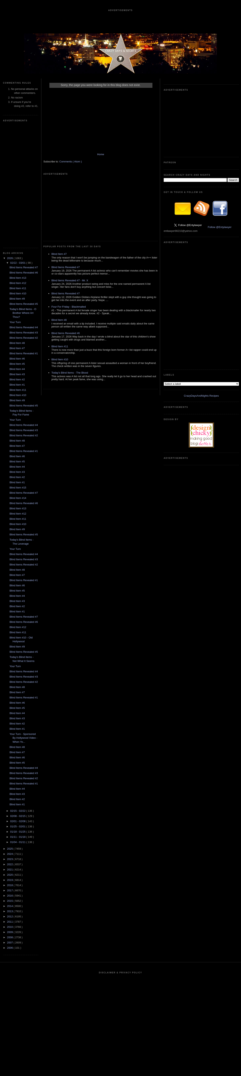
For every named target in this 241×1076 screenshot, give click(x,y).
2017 (10, 890)
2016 (10, 895)
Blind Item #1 (17, 384)
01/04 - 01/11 (18, 842)
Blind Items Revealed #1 (23, 353)
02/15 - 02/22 (18, 810)
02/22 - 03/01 (18, 262)
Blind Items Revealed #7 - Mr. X (69, 280)
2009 (10, 932)
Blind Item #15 (17, 487)
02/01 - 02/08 (18, 821)
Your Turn (15, 322)
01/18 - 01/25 (18, 831)
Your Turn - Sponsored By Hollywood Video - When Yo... (23, 738)
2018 (10, 885)
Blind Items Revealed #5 (23, 303)
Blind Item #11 (17, 288)
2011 (10, 921)
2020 (10, 874)
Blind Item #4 (17, 369)
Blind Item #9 (17, 298)
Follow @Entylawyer (220, 227)
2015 (10, 900)
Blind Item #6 (17, 358)
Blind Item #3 (17, 374)
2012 (10, 916)
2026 (10, 258)
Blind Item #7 (17, 348)
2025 (10, 848)
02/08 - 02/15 (18, 816)
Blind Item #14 (17, 497)
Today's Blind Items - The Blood (69, 372)
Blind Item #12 (17, 283)
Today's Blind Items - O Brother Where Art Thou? (22, 313)
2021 (10, 869)
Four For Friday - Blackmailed (68, 306)
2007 (10, 942)
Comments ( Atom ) (70, 161)
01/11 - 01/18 (18, 836)
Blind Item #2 (17, 379)
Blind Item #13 (17, 277)
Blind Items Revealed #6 (23, 272)
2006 (10, 947)
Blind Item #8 (17, 342)
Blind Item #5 (17, 363)
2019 (10, 879)
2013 (10, 911)
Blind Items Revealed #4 (23, 327)
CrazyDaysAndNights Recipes (201, 395)
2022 (10, 864)
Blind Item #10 (17, 293)
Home (100, 154)
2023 (10, 859)
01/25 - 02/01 (18, 826)
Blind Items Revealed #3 (23, 332)
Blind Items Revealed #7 (23, 267)
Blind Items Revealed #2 (23, 337)
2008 (10, 937)
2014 (10, 906)
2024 (10, 853)
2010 (10, 926)
